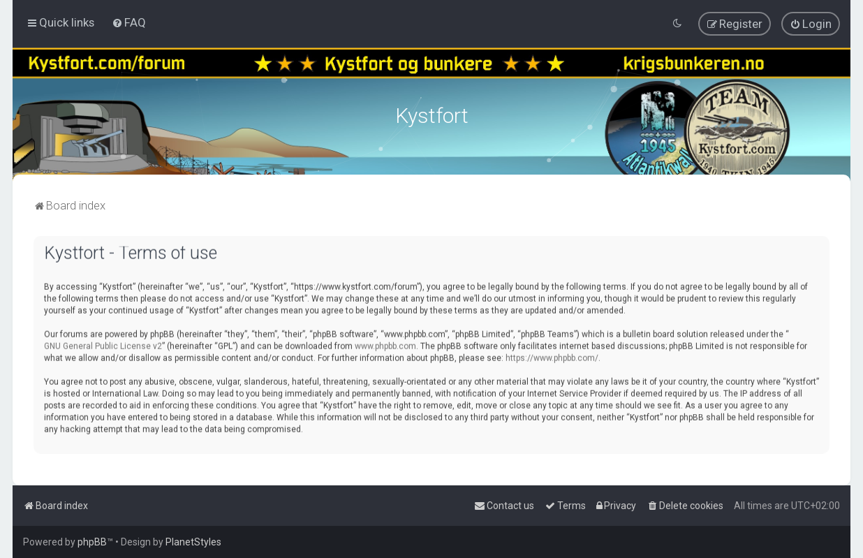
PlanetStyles (193, 542)
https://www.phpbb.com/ (552, 356)
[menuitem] (128, 22)
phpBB (92, 542)
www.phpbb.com (385, 344)
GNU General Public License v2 (103, 344)
